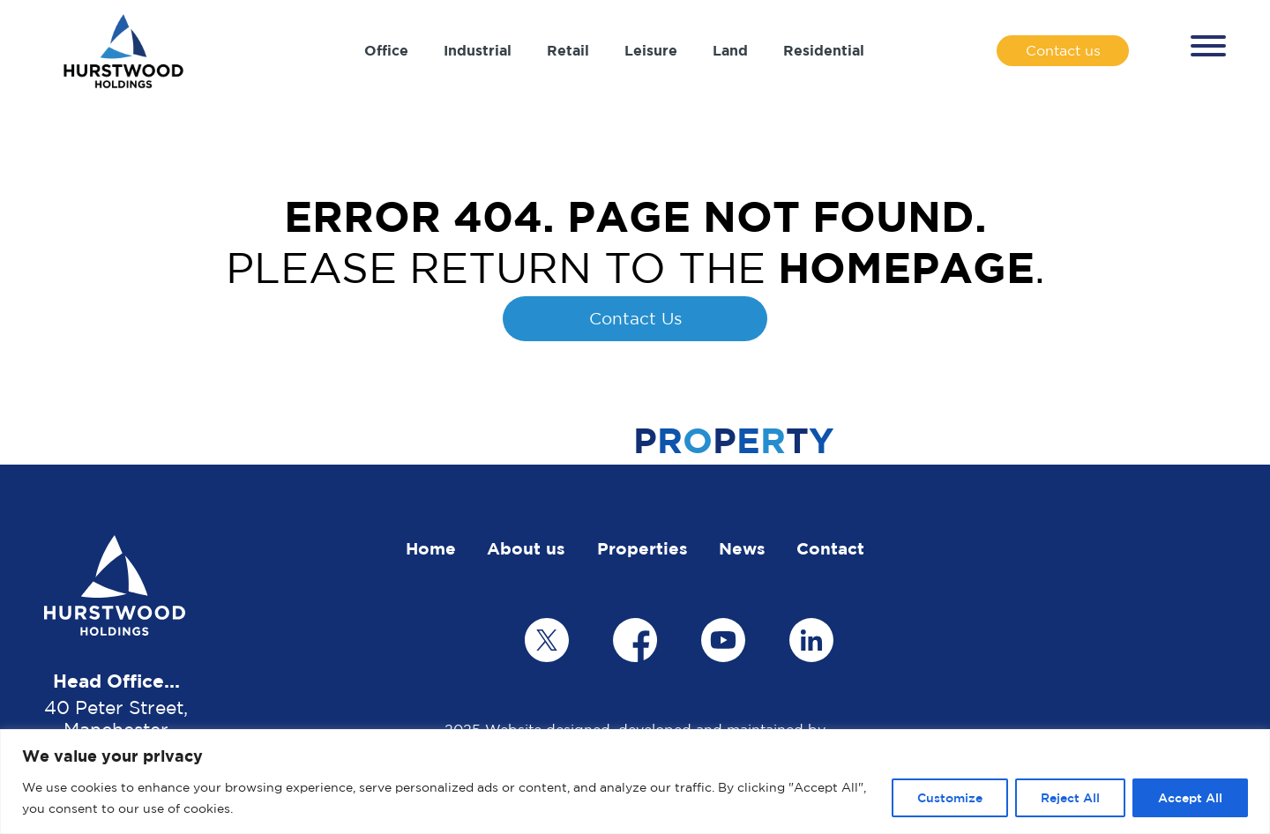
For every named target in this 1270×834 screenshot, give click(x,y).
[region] (635, 781)
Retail (568, 50)
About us (526, 548)
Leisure (650, 50)
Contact (830, 548)
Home (431, 548)
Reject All (1070, 797)
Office (386, 50)
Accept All (1190, 797)
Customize (949, 797)
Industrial (478, 50)
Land (730, 50)
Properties (642, 548)
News (742, 548)
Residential (823, 50)
